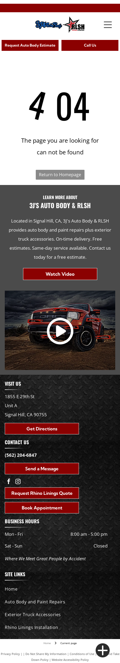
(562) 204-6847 (21, 455)
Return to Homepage (60, 175)
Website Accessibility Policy (70, 660)
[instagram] (18, 482)
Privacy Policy (10, 654)
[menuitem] (59, 589)
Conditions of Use (82, 654)
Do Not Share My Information (45, 654)
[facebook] (9, 482)
